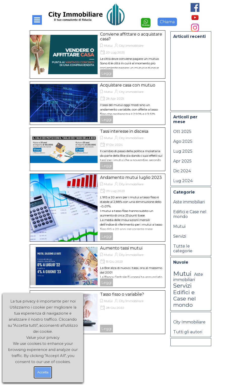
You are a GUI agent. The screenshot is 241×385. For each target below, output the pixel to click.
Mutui (108, 45)
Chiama (167, 21)
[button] (146, 20)
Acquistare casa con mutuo (127, 85)
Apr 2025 (182, 161)
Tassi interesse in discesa (124, 131)
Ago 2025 (182, 141)
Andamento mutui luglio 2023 (131, 177)
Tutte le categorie (182, 248)
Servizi (179, 236)
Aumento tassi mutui (121, 248)
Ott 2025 (182, 131)
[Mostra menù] (37, 20)
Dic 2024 (182, 171)
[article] (97, 54)
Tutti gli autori (187, 331)
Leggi (106, 73)
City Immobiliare (131, 45)
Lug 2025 (182, 151)
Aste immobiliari (189, 202)
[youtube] (195, 17)
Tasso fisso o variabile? (122, 294)
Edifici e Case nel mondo (184, 298)
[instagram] (195, 27)
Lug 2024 (183, 180)
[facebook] (195, 7)
